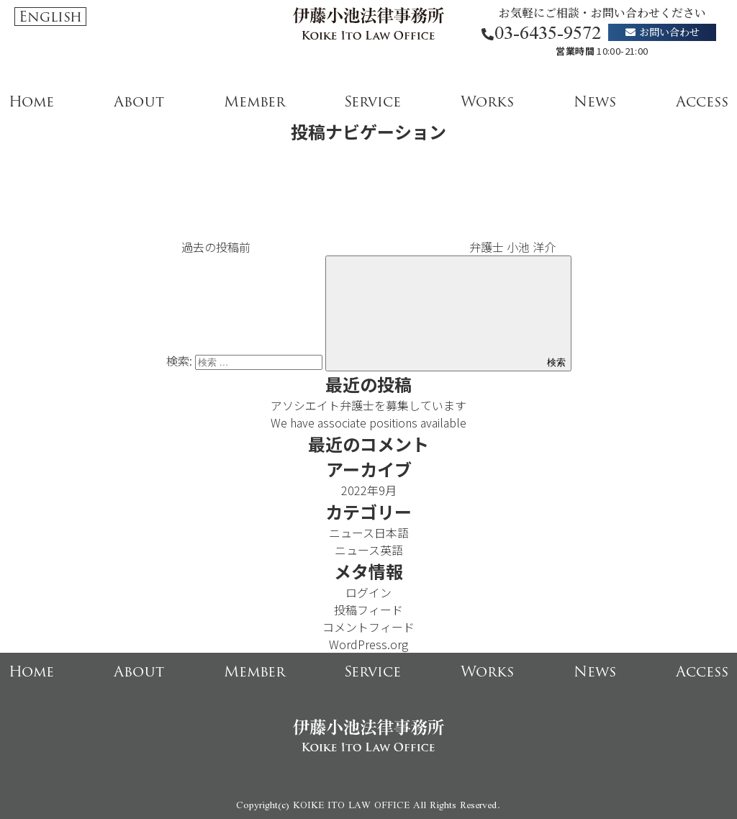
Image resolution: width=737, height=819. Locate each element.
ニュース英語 (369, 549)
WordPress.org (368, 644)
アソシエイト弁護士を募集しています (368, 405)
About (139, 101)
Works (487, 101)
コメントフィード (368, 626)
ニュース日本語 (369, 532)
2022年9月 (369, 490)
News (595, 101)
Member (254, 101)
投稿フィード (368, 609)
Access (702, 101)
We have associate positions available (368, 422)
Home (31, 101)
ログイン (368, 592)
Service (372, 101)
